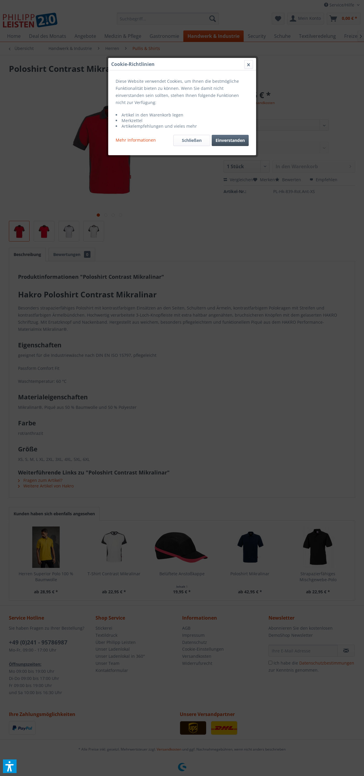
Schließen (192, 140)
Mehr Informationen (136, 140)
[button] (10, 766)
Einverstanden (230, 140)
